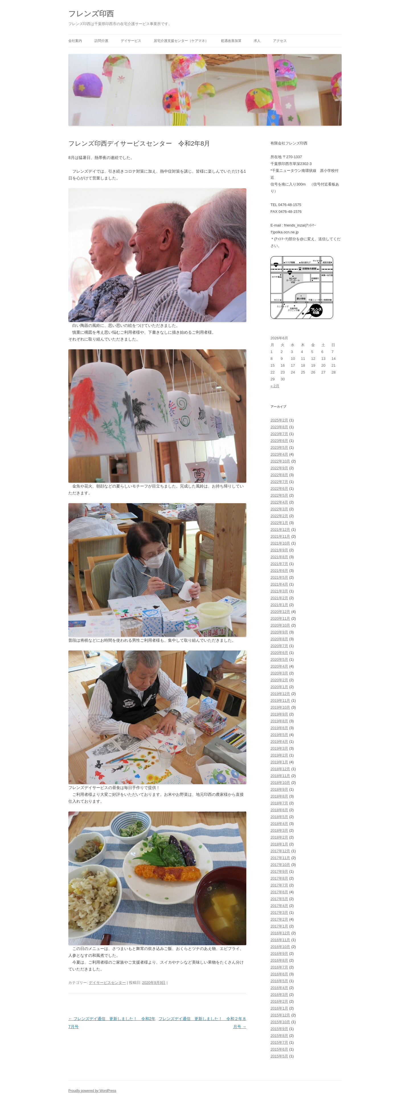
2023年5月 (279, 447)
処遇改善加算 (231, 41)
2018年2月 (279, 837)
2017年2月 (279, 919)
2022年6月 (279, 488)
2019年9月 (279, 714)
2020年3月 (279, 673)
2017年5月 (279, 899)
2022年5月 (279, 495)
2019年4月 (279, 741)
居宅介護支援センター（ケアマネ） (181, 41)
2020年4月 (279, 666)
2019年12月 (280, 694)
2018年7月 (279, 803)
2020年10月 (280, 625)
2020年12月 (280, 611)
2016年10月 (280, 947)
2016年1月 (279, 1008)
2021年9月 (279, 550)
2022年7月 (279, 482)
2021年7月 (279, 564)
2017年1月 (279, 926)
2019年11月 (280, 700)
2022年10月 (280, 461)
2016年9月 (279, 953)
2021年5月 (279, 577)
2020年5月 (279, 659)
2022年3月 (279, 509)
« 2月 (274, 386)
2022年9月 (279, 468)
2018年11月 (280, 776)
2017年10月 (280, 865)
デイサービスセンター (107, 982)
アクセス (280, 41)
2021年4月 (279, 584)
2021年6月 (279, 570)
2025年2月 (279, 420)
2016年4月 (279, 988)
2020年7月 (279, 646)
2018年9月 (279, 789)
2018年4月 (279, 823)
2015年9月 (279, 1029)
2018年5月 (279, 817)
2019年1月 (279, 762)
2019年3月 (279, 748)
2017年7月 (279, 885)
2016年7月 (279, 967)
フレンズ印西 (91, 13)
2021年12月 (280, 529)
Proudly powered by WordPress (92, 1091)
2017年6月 (279, 892)
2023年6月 (279, 441)
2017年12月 (280, 851)
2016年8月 (279, 960)
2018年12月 (280, 769)
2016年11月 (280, 940)
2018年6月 (279, 810)
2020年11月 (280, 618)
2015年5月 (279, 1056)
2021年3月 (279, 591)
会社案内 (75, 41)
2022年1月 (279, 523)
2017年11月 (280, 858)
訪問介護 (101, 41)
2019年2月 (279, 755)
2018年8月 (279, 796)
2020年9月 (279, 632)
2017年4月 (279, 906)
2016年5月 (279, 981)
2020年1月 (279, 687)
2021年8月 (279, 557)
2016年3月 (279, 994)
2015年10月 (280, 1022)
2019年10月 (280, 707)
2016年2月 (279, 1001)
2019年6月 (279, 728)
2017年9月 (279, 871)
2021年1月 (279, 605)
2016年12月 (280, 933)
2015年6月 (279, 1049)
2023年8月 (279, 427)
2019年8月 (279, 721)
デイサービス (131, 41)
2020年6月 (279, 653)
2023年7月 (279, 434)
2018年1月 (279, 844)
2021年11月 (280, 536)
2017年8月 (279, 878)
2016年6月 (279, 974)
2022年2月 (279, 516)
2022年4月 (279, 502)
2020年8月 (279, 639)
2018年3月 (279, 830)
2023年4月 (279, 454)
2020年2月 (279, 680)
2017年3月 (279, 912)
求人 (257, 41)
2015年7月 (279, 1042)
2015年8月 (279, 1035)
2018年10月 (280, 782)
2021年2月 (279, 598)
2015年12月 (280, 1015)
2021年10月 (280, 543)
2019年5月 (279, 735)
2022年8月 (279, 475)
